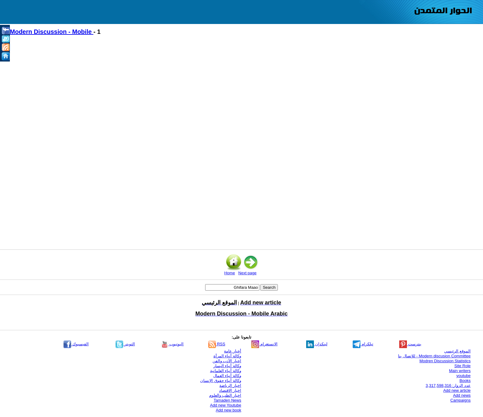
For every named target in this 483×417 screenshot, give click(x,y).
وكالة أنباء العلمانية (225, 370)
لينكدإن (316, 344)
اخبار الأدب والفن (227, 361)
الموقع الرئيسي (457, 351)
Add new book (228, 410)
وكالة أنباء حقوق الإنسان (220, 380)
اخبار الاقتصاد (230, 390)
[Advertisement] (194, 93)
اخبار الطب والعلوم (225, 395)
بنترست (410, 344)
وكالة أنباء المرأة (227, 356)
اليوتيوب (172, 344)
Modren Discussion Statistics (445, 361)
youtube (464, 375)
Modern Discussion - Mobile (51, 31)
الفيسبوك (76, 344)
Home (229, 273)
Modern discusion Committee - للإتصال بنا (434, 356)
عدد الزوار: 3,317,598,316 (448, 385)
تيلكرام (363, 344)
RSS (216, 344)
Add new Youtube (225, 405)
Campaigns (460, 400)
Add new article (457, 390)
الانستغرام (264, 344)
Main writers (460, 370)
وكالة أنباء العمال (227, 375)
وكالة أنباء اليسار (227, 365)
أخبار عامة (232, 351)
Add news (462, 395)
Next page (247, 273)
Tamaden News (227, 400)
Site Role (462, 365)
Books (465, 380)
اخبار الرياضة (230, 385)
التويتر (125, 344)
